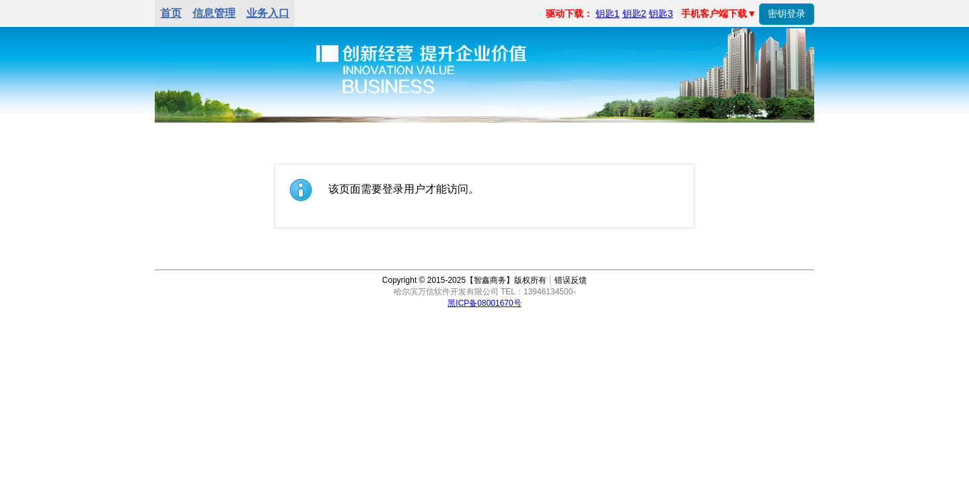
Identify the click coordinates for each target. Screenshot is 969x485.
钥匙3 (661, 13)
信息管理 (214, 13)
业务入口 (267, 13)
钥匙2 (634, 13)
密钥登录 (786, 13)
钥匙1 (608, 13)
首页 (171, 13)
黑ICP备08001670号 (484, 303)
